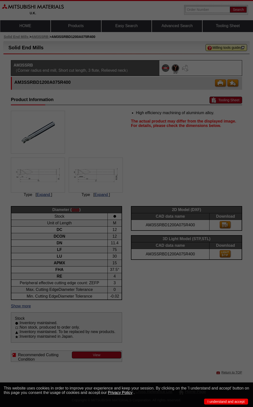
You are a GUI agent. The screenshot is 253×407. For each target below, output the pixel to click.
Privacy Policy (120, 392)
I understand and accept (226, 402)
